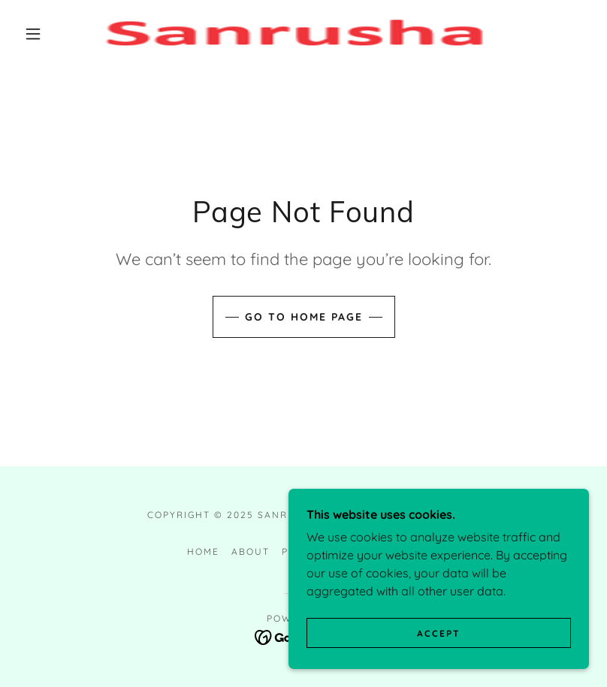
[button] (33, 34)
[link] (290, 33)
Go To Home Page (304, 317)
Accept (439, 643)
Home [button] (203, 551)
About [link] (250, 551)
